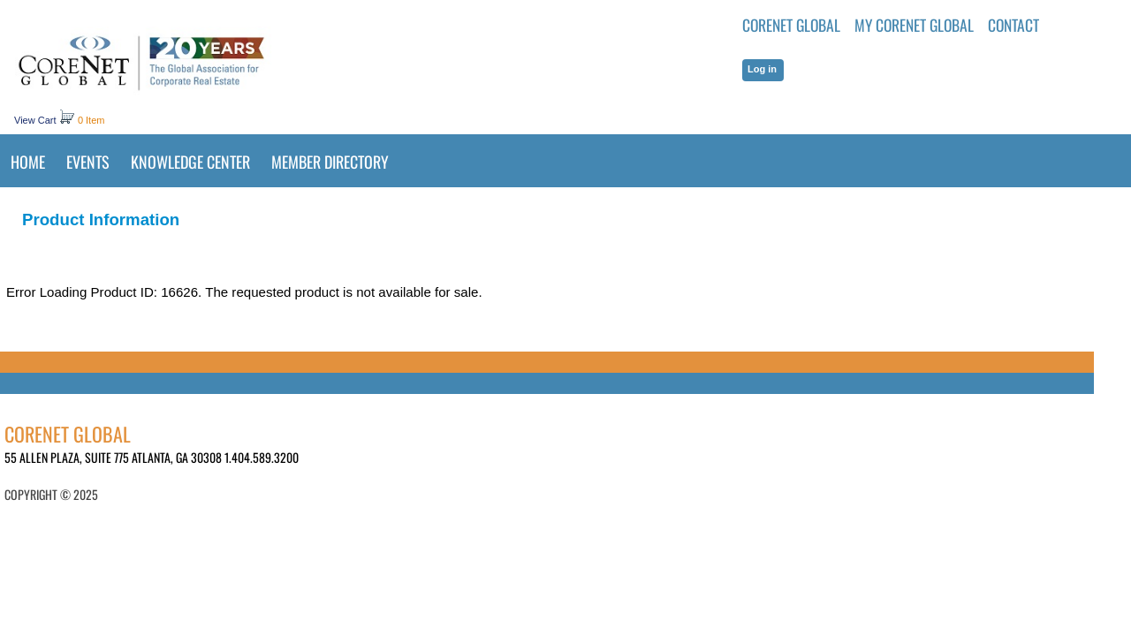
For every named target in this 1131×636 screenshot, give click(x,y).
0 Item (91, 120)
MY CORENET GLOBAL (914, 24)
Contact (1013, 24)
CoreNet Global (791, 24)
